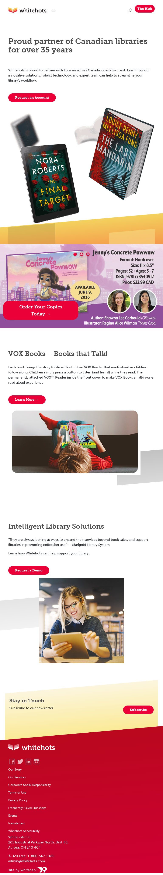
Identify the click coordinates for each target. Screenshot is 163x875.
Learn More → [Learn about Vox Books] (27, 400)
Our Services (17, 777)
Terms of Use (17, 792)
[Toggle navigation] (53, 10)
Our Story (15, 769)
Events (12, 815)
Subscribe (138, 710)
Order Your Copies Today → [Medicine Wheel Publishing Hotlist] (40, 310)
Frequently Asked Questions (27, 808)
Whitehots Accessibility (23, 831)
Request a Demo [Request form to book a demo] (28, 570)
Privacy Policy (17, 800)
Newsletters (16, 823)
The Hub (144, 9)
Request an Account (32, 97)
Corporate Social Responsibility (29, 785)
